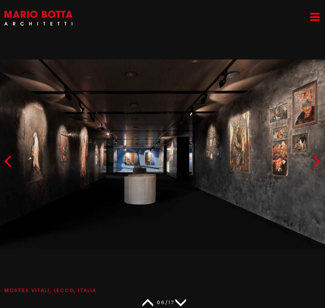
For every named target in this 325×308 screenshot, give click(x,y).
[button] (316, 163)
